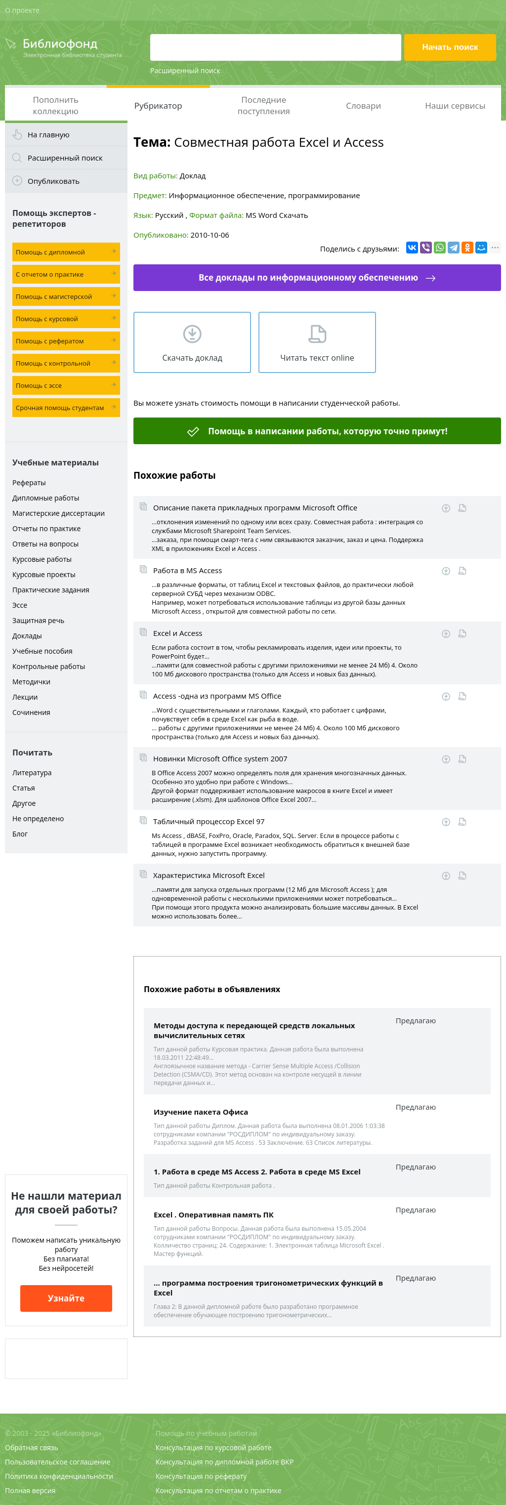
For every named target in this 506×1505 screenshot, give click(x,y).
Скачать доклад (192, 357)
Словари (363, 105)
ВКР (287, 1461)
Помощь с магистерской (54, 296)
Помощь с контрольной (53, 363)
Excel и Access (178, 633)
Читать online (462, 508)
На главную (49, 134)
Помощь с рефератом (50, 340)
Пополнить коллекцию (56, 105)
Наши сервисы (455, 105)
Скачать (293, 215)
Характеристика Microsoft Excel (209, 875)
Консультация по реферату (201, 1476)
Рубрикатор (158, 105)
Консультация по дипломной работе (217, 1461)
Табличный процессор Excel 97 (209, 821)
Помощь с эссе (39, 385)
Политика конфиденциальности (59, 1476)
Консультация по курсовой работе (213, 1447)
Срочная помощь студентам (60, 407)
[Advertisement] (66, 1014)
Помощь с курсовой (47, 318)
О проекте (22, 10)
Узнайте (66, 1298)
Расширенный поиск (185, 70)
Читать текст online (317, 357)
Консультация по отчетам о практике (219, 1490)
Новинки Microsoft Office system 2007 (220, 758)
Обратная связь (31, 1447)
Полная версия (30, 1490)
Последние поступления (264, 105)
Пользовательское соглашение (57, 1461)
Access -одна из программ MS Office (217, 696)
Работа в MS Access (187, 570)
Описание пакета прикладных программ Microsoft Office (255, 507)
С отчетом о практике (50, 274)
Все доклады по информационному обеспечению (308, 277)
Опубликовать (54, 181)
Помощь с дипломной (50, 252)
